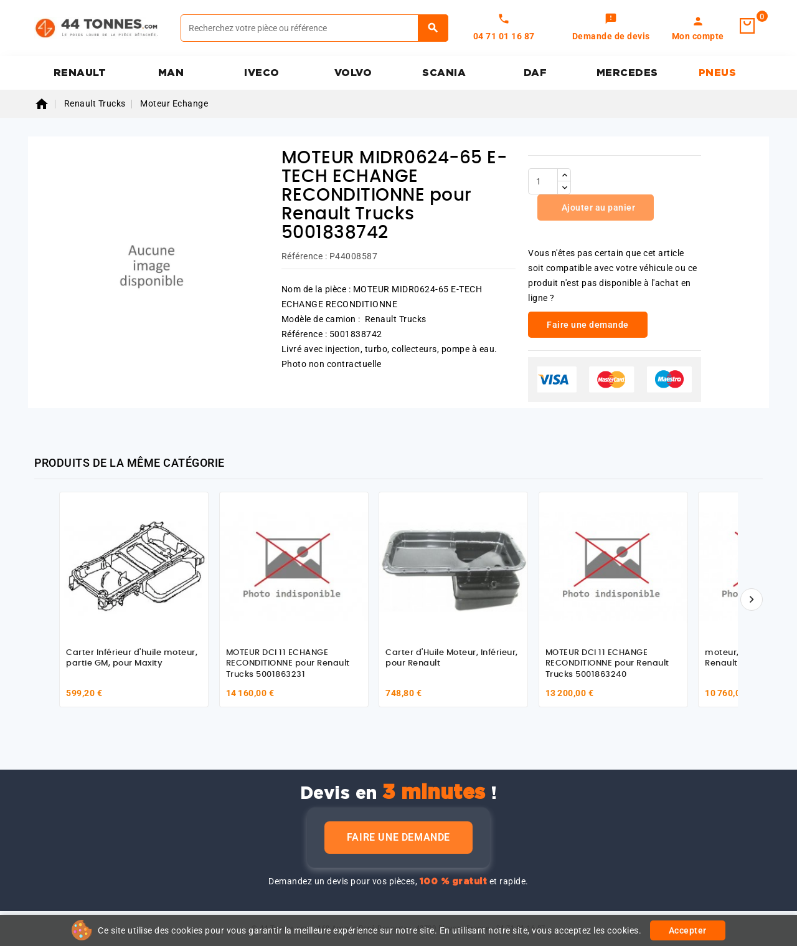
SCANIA (444, 73)
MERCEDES (627, 73)
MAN (171, 73)
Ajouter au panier (597, 208)
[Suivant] (751, 599)
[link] (611, 28)
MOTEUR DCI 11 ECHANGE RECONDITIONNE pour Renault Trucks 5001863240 (607, 664)
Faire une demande (398, 837)
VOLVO (353, 73)
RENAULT (80, 73)
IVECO (262, 73)
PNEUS (718, 73)
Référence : (304, 256)
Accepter (688, 930)
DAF (535, 73)
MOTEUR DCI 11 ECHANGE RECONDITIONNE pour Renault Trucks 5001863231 (288, 664)
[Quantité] (543, 181)
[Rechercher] (314, 28)
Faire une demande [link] (588, 325)
